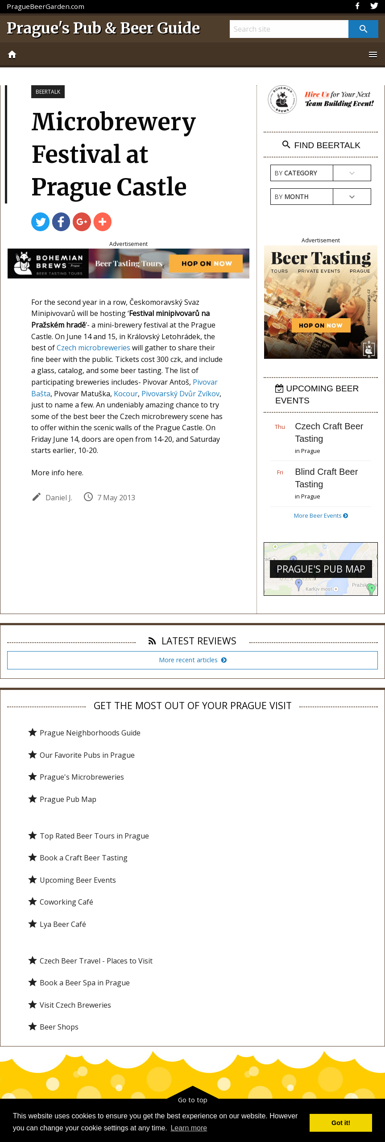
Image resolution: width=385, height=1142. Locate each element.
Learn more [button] (188, 1128)
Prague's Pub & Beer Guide (103, 28)
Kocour (126, 394)
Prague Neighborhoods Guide (84, 733)
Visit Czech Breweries (69, 1005)
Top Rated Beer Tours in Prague (88, 836)
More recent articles (193, 660)
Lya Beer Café (56, 924)
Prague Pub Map (61, 799)
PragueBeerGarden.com (45, 6)
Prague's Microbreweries (75, 777)
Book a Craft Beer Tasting (77, 858)
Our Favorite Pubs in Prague (81, 755)
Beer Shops (53, 1027)
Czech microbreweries (93, 348)
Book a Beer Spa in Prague (78, 983)
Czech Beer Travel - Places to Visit (90, 961)
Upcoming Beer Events (71, 880)
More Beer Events (321, 515)
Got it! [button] (340, 1122)
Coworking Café (60, 902)
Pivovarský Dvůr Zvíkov (180, 394)
